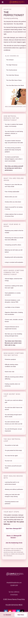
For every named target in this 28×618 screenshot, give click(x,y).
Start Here (21, 615)
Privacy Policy (21, 599)
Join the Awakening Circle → (14, 544)
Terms (9, 599)
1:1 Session (7, 615)
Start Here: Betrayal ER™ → (14, 529)
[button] (2, 2)
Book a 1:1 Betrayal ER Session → (14, 536)
